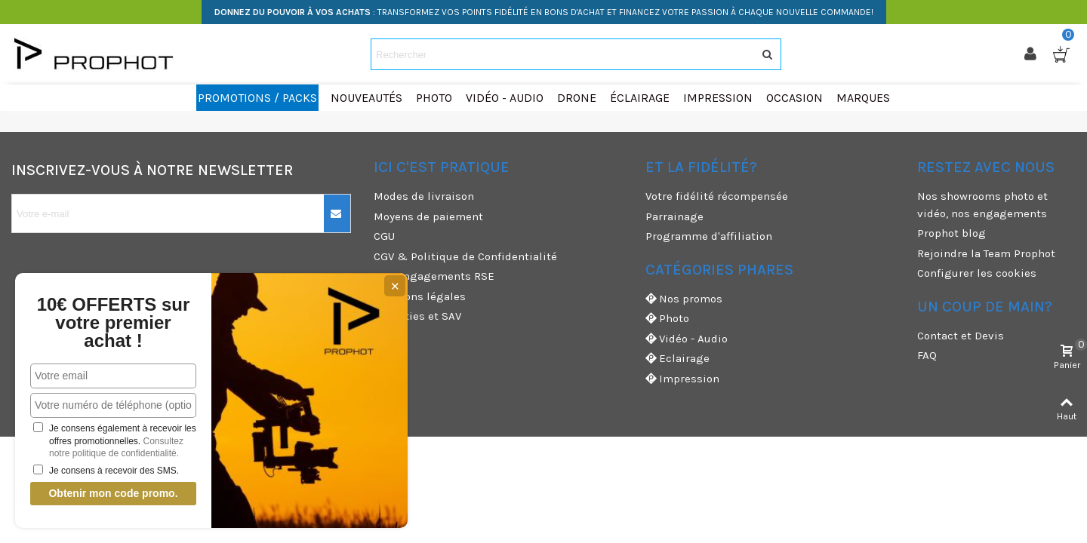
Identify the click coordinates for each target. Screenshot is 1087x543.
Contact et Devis (960, 335)
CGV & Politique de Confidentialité (465, 256)
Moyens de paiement (428, 216)
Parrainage (674, 216)
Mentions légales (420, 296)
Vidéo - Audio (686, 339)
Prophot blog (951, 233)
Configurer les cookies (976, 273)
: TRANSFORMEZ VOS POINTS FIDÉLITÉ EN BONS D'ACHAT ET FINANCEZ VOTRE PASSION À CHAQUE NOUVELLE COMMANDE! (543, 12)
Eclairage (677, 358)
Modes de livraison (424, 196)
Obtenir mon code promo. (112, 493)
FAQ (927, 355)
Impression (682, 379)
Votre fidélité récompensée (716, 196)
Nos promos (683, 299)
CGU (384, 236)
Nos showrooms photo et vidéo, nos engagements (982, 204)
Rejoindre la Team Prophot (986, 253)
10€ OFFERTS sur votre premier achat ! (113, 323)
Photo (667, 318)
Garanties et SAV (417, 316)
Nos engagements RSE (434, 276)
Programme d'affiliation (708, 236)
